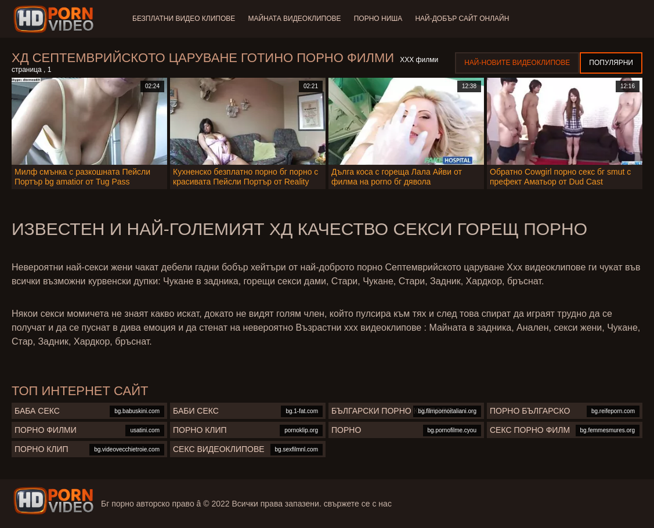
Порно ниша (380, 19)
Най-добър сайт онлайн (465, 19)
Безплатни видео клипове (183, 19)
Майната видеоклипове (295, 19)
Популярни (611, 63)
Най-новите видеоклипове (517, 63)
